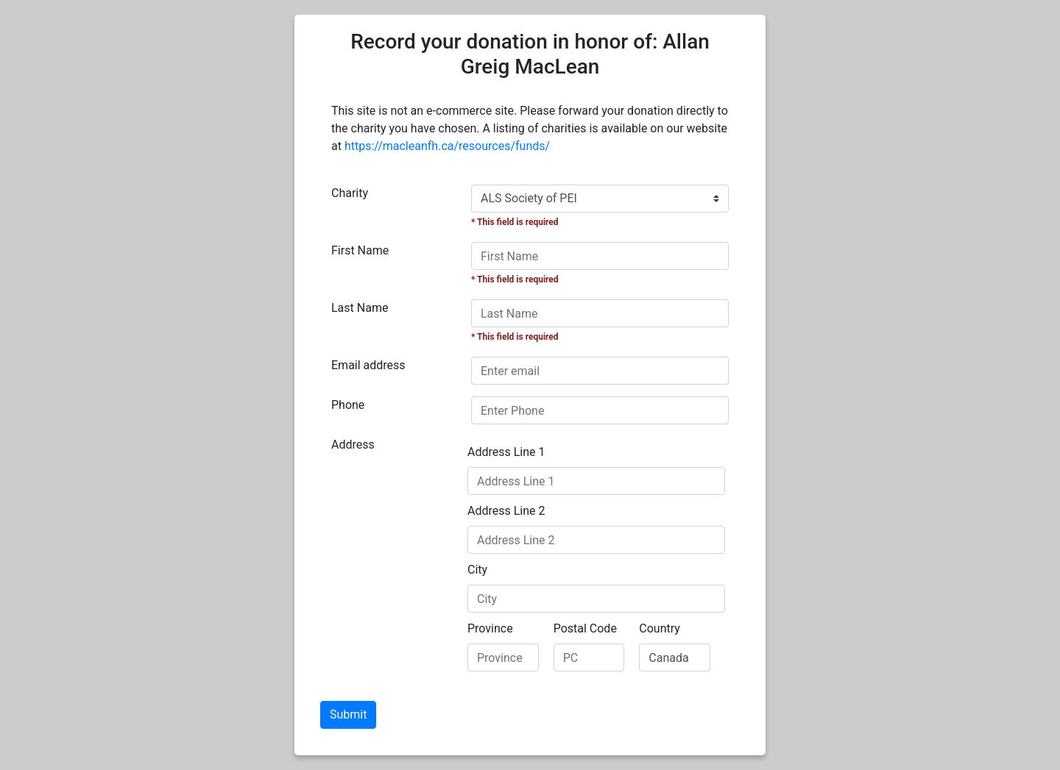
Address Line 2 (506, 511)
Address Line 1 (506, 452)
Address (353, 445)
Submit (348, 714)
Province (490, 628)
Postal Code (585, 628)
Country (659, 628)
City (477, 570)
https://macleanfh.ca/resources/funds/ (447, 146)
